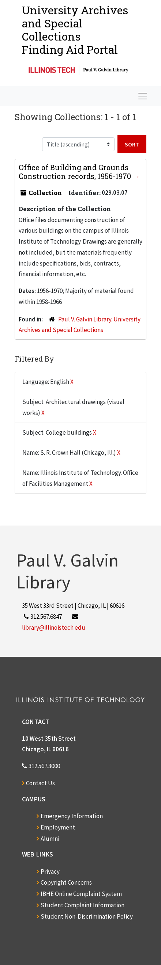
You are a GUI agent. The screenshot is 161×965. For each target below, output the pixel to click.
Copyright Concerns (66, 882)
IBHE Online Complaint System (81, 894)
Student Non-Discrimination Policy (87, 916)
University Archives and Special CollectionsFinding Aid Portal (75, 30)
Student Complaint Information (82, 905)
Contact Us (40, 783)
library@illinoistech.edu (53, 627)
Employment (58, 827)
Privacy (50, 871)
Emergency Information (72, 816)
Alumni (50, 839)
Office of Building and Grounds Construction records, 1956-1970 (76, 172)
